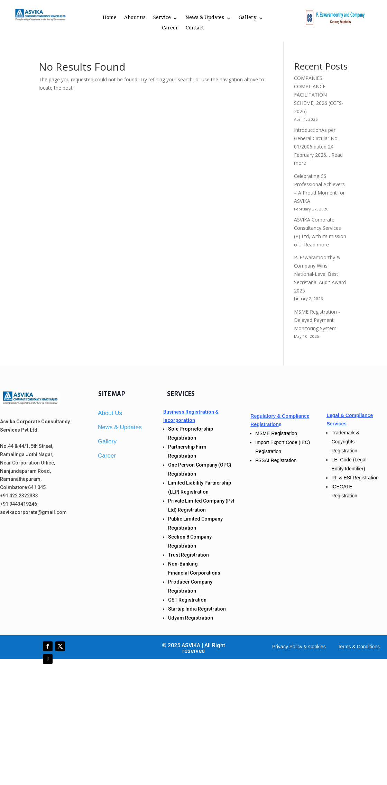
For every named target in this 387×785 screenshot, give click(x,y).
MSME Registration (276, 433)
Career (170, 29)
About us (135, 19)
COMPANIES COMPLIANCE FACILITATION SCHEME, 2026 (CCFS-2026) (318, 94)
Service (162, 19)
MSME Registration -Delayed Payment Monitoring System (317, 320)
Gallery (247, 19)
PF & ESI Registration (354, 477)
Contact (195, 29)
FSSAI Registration (275, 460)
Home (110, 19)
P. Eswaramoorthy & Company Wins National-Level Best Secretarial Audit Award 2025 (320, 274)
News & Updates (204, 19)
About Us (110, 413)
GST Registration (187, 600)
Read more (316, 244)
